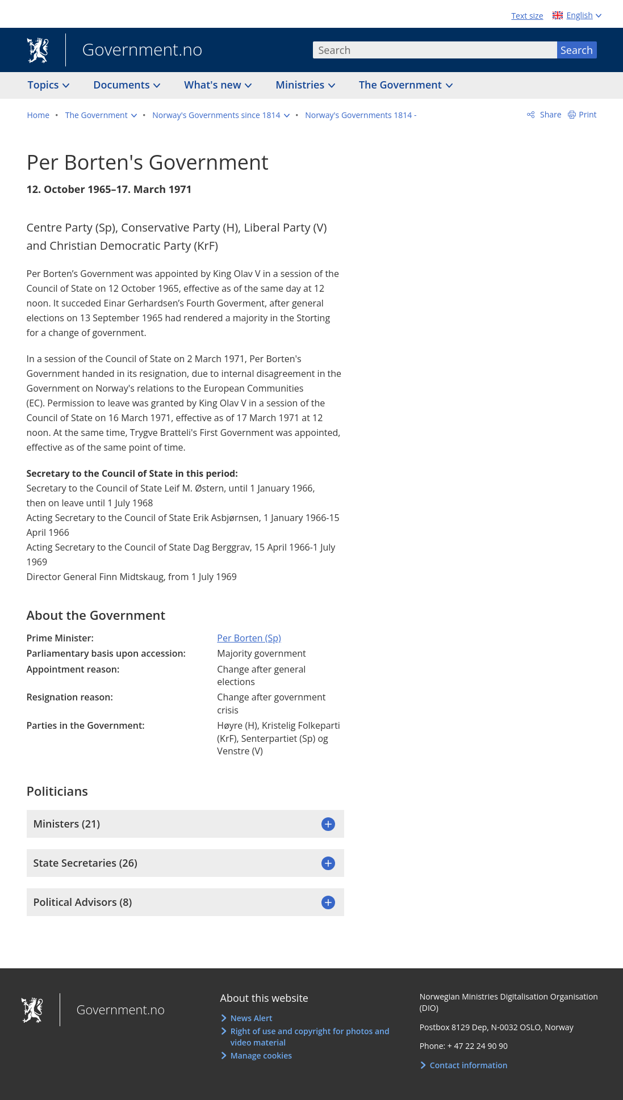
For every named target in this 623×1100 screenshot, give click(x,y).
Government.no (134, 50)
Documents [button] (122, 84)
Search (577, 50)
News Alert (252, 1018)
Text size (527, 15)
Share (549, 114)
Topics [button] (45, 84)
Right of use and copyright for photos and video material (310, 1037)
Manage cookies (261, 1055)
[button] (101, 115)
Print (587, 114)
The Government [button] (402, 84)
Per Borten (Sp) (249, 638)
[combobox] (435, 49)
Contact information (469, 1065)
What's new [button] (214, 84)
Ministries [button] (301, 84)
